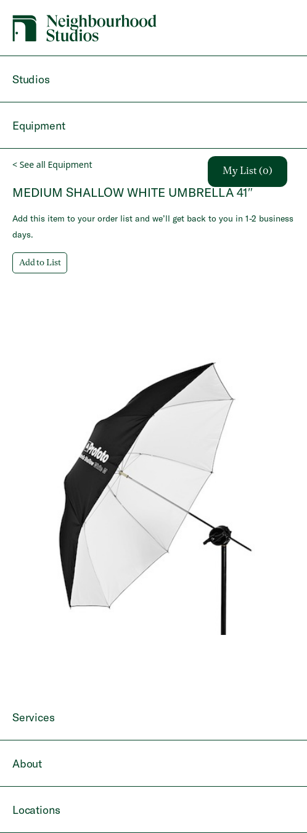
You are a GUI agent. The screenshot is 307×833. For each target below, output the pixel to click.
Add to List (39, 263)
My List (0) (247, 171)
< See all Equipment (52, 164)
